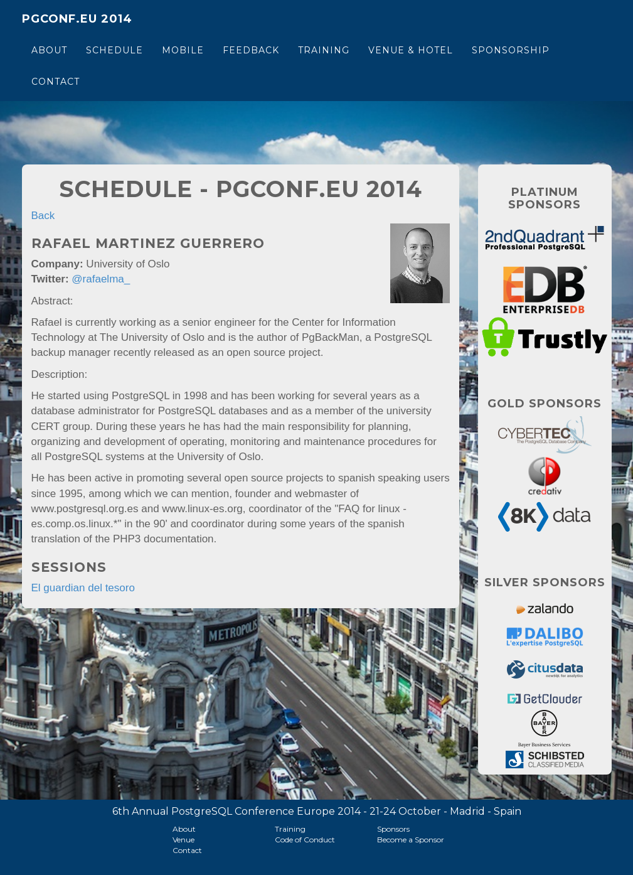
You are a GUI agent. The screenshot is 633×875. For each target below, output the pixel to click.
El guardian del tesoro (83, 588)
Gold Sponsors (544, 404)
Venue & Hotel (410, 50)
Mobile (183, 50)
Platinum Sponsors (544, 198)
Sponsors (393, 829)
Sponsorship (511, 50)
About (49, 50)
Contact (55, 81)
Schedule (114, 50)
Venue (183, 839)
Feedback (251, 50)
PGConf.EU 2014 (77, 19)
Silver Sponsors (544, 582)
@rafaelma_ (101, 279)
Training (323, 50)
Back (43, 216)
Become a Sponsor (410, 839)
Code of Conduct (305, 839)
